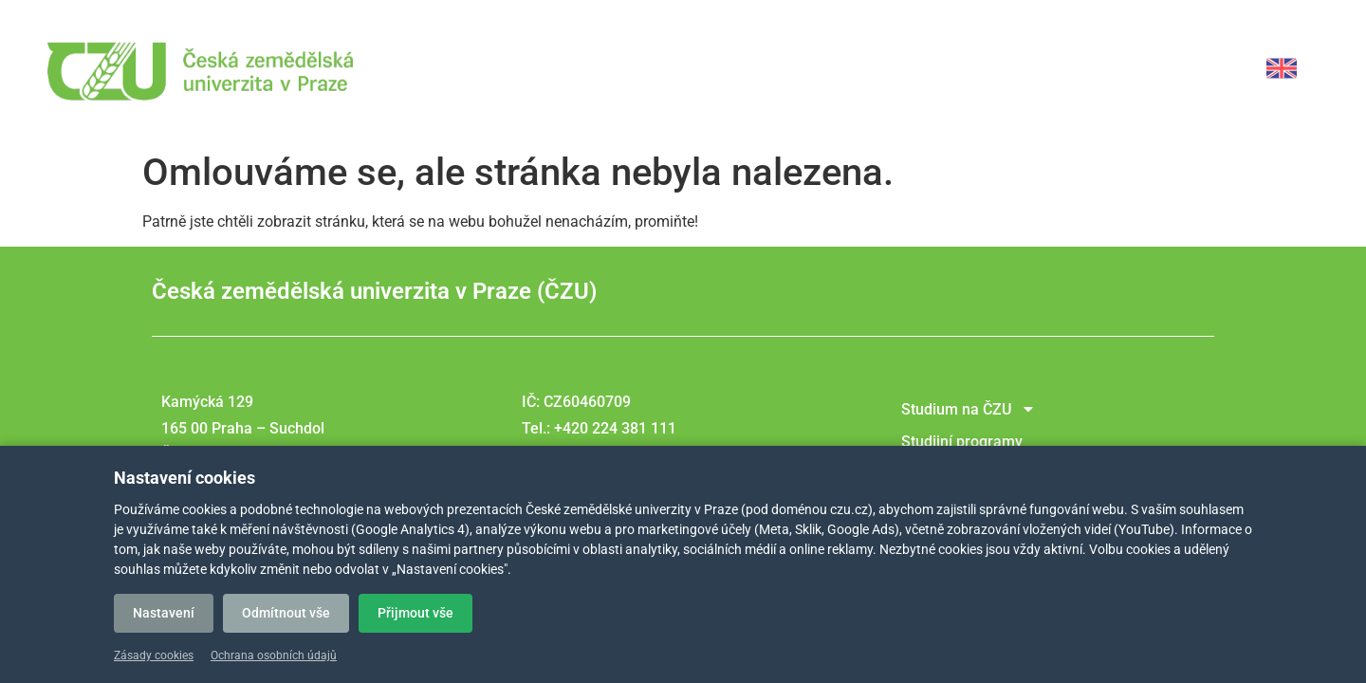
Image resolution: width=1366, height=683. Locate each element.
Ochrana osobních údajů (274, 655)
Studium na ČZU (968, 409)
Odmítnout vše (286, 612)
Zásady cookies (154, 655)
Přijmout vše (415, 612)
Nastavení (163, 612)
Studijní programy (962, 442)
